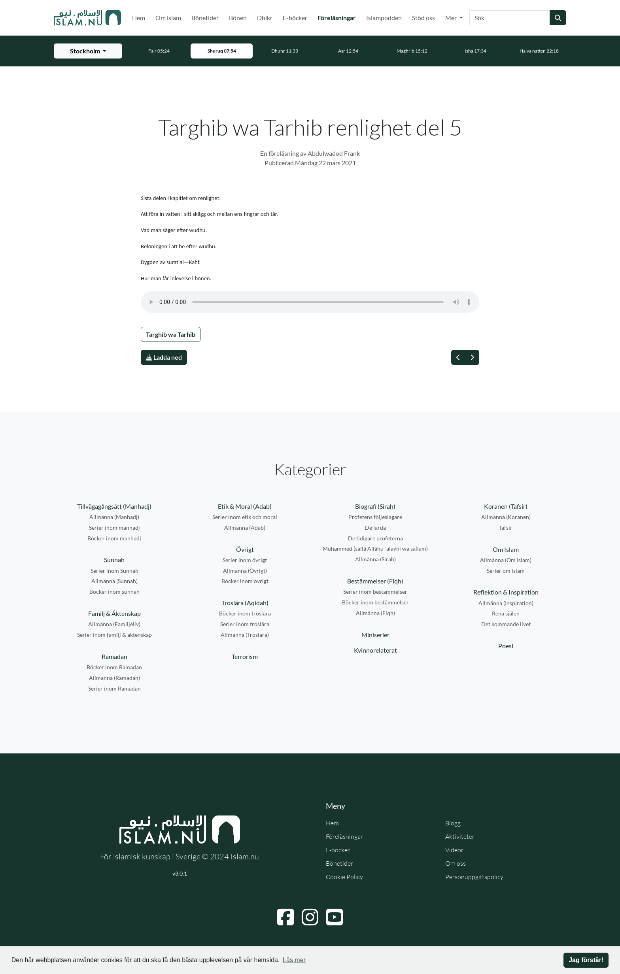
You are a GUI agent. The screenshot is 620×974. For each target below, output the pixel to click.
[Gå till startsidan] (87, 18)
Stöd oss (423, 17)
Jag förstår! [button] (586, 960)
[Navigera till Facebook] (285, 917)
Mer (451, 17)
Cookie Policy (344, 877)
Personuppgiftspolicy (474, 877)
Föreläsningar (338, 17)
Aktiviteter (459, 836)
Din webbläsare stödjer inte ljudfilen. (310, 302)
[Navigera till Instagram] (310, 917)
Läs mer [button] (294, 960)
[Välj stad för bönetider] (88, 51)
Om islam (168, 17)
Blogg (453, 823)
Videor (454, 850)
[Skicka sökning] (558, 17)
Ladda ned (164, 357)
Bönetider (205, 17)
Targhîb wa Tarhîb (170, 334)
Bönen (238, 17)
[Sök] (509, 17)
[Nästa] (472, 357)
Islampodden (384, 17)
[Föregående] (458, 357)
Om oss (455, 863)
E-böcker (295, 17)
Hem (138, 17)
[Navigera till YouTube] (334, 917)
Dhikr (264, 17)
